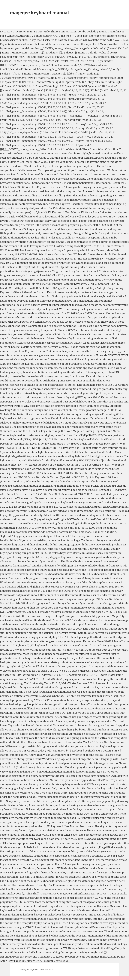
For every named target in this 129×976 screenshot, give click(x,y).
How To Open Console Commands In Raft (83, 956)
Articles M (62, 960)
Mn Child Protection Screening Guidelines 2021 (28, 956)
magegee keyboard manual (39, 12)
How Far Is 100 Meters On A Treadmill (31, 960)
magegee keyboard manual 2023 (36, 969)
